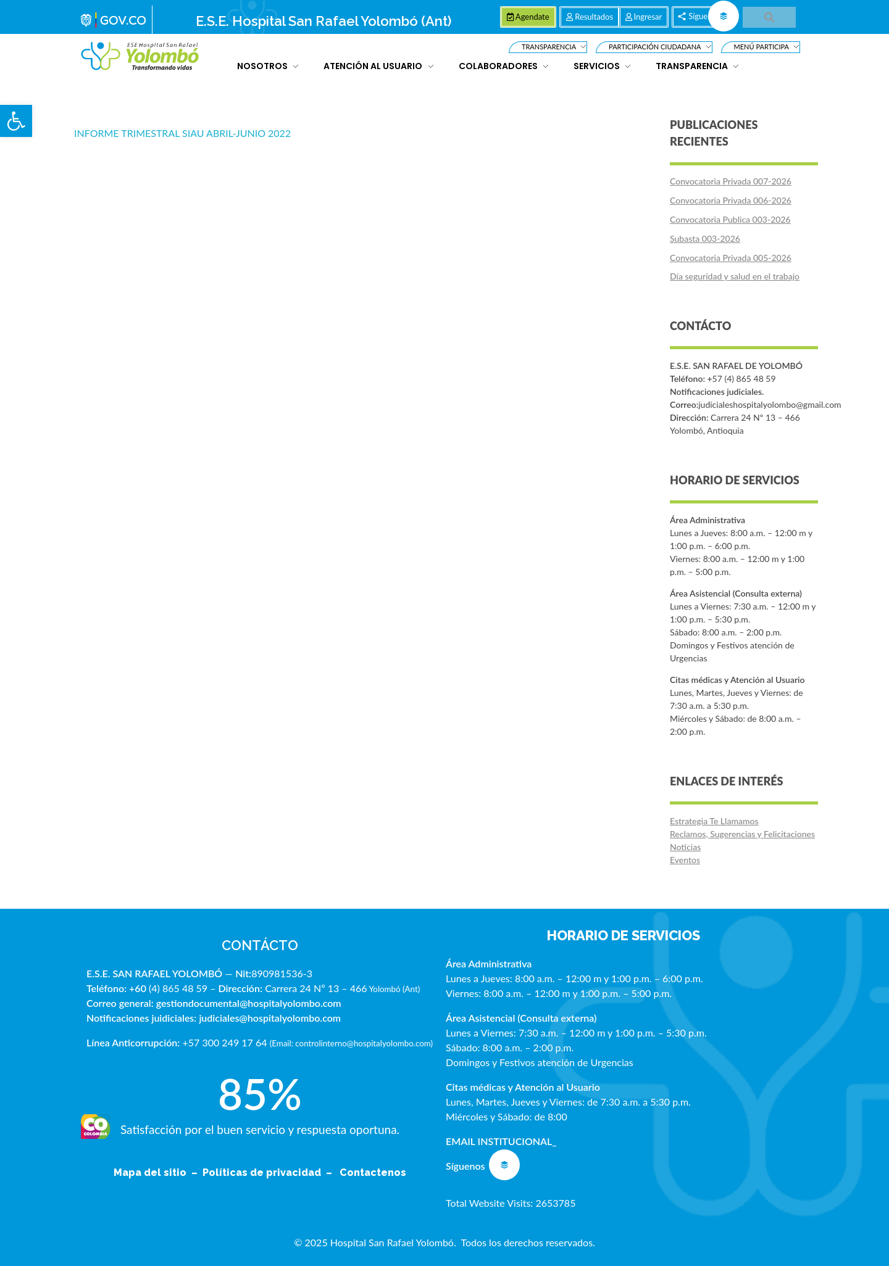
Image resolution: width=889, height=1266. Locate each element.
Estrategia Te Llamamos (714, 821)
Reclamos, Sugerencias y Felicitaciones (742, 834)
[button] (16, 121)
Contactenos (373, 1172)
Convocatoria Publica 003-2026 (730, 219)
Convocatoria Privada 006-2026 (730, 200)
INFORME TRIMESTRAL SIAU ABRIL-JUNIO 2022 (182, 133)
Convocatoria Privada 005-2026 (730, 257)
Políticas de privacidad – (269, 1172)
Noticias (685, 847)
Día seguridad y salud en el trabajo (734, 276)
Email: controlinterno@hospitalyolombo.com (351, 1043)
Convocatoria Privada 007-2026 (730, 181)
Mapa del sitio (151, 1172)
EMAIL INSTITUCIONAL (499, 1141)
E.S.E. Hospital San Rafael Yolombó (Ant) (323, 21)
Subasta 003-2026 (705, 238)
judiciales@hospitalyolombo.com (270, 1018)
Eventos (685, 859)
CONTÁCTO (260, 945)
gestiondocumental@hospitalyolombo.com (248, 1003)
